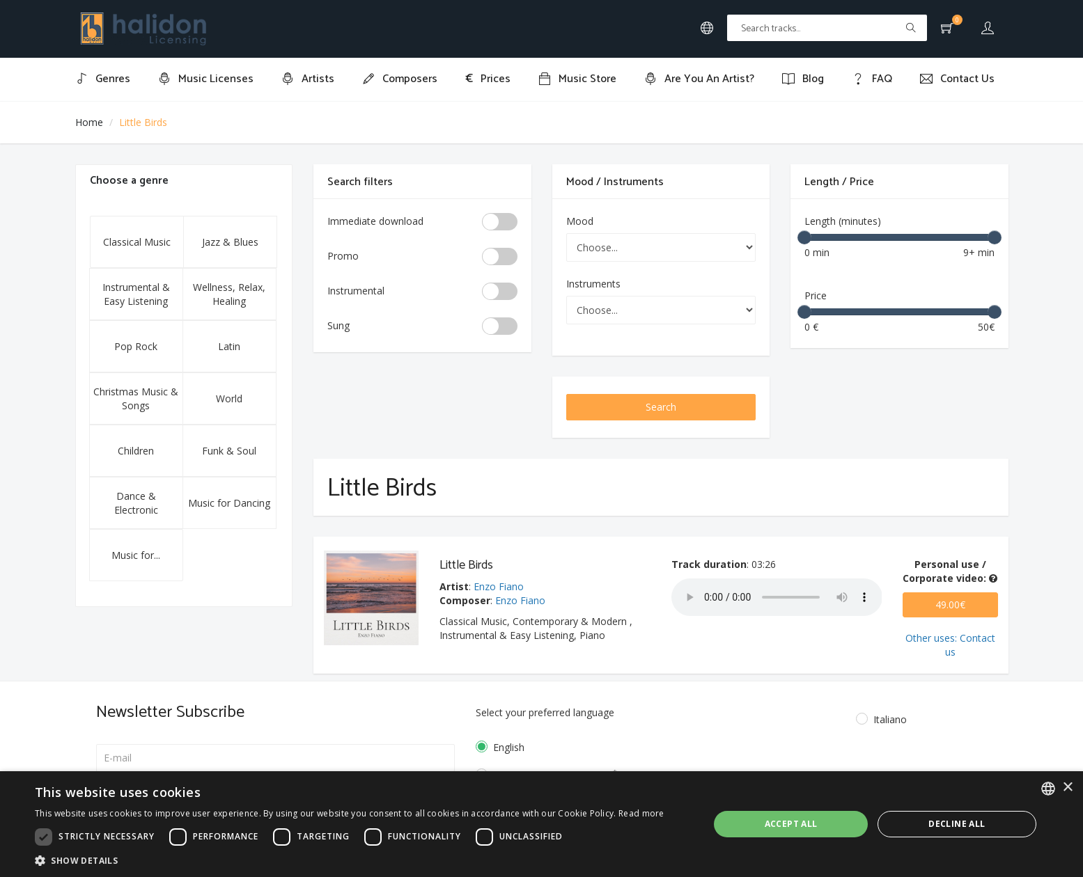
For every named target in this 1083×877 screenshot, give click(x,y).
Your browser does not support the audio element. (776, 597)
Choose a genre (129, 180)
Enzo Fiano (499, 586)
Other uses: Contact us (950, 644)
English (508, 747)
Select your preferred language (545, 712)
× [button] (1067, 787)
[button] (349, 860)
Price (815, 295)
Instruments (593, 283)
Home (89, 122)
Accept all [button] (791, 824)
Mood (579, 221)
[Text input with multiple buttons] (827, 28)
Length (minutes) (842, 221)
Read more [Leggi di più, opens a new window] (641, 813)
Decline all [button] (956, 824)
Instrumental (355, 290)
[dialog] (541, 824)
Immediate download (375, 221)
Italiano (890, 719)
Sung (338, 325)
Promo (343, 255)
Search (661, 406)
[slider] (804, 237)
